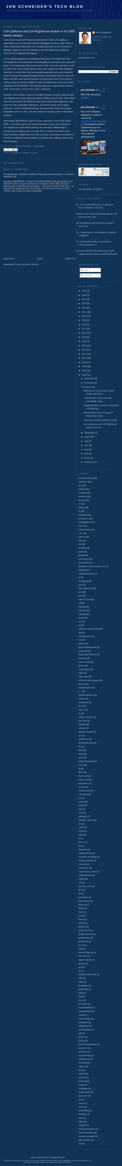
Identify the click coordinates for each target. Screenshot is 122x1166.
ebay (80, 750)
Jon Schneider (23, 146)
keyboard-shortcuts (87, 974)
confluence (83, 868)
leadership (83, 989)
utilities (81, 489)
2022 (84, 308)
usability (17, 152)
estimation (83, 897)
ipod (80, 592)
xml (80, 1143)
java (80, 596)
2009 (84, 362)
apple (81, 552)
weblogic (82, 816)
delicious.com (84, 886)
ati (79, 846)
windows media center (88, 629)
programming (84, 1055)
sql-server (83, 1096)
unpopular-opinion (86, 1129)
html (80, 706)
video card (83, 676)
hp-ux (81, 945)
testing (81, 665)
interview (82, 956)
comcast (82, 864)
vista (80, 813)
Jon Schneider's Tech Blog (45, 6)
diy (79, 746)
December (89, 378)
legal (80, 993)
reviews (81, 728)
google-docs (84, 938)
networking (83, 1026)
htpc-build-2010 (85, 588)
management (84, 1011)
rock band (83, 794)
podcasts (82, 1052)
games (81, 500)
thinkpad (82, 515)
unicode (82, 1125)
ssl (79, 1099)
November (89, 383)
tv (79, 577)
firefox (81, 507)
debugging (83, 581)
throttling (82, 1114)
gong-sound (83, 930)
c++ (80, 691)
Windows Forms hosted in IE (91, 566)
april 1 (81, 842)
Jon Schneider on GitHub (90, 189)
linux (80, 1000)
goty (80, 585)
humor (81, 710)
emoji (80, 757)
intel (80, 949)
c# (79, 504)
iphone (81, 537)
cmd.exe (82, 610)
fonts (80, 912)
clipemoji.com (84, 636)
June (86, 445)
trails (80, 1118)
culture (81, 879)
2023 (84, 303)
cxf (79, 882)
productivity (83, 559)
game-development (87, 647)
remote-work (84, 790)
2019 (84, 320)
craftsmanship (84, 875)
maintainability (85, 1007)
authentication (84, 687)
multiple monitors (86, 573)
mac (80, 526)
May (86, 449)
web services (84, 1140)
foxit (80, 915)
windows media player (88, 680)
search (81, 1074)
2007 (84, 370)
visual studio (30, 152)
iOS (80, 544)
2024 (84, 299)
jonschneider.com (86, 58)
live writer (82, 1004)
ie (79, 511)
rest (80, 1070)
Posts (84, 270)
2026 (84, 291)
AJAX (81, 827)
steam (81, 1103)
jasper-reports (84, 960)
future (81, 919)
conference (83, 739)
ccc (79, 735)
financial (82, 905)
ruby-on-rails (84, 662)
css (79, 640)
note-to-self (83, 779)
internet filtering (85, 952)
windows (82, 496)
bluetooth (82, 849)
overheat (82, 658)
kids (80, 978)
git (79, 768)
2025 (84, 295)
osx (80, 621)
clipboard (82, 570)
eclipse (81, 643)
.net (80, 533)
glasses (81, 926)
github (81, 923)
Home (40, 258)
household (83, 702)
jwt (79, 971)
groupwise (83, 941)
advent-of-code (85, 732)
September (89, 433)
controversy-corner (87, 871)
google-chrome (85, 934)
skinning (82, 1081)
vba (80, 809)
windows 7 (83, 518)
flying (80, 908)
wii (79, 625)
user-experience (86, 1132)
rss (79, 798)
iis (79, 713)
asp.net (81, 684)
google (81, 555)
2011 (84, 354)
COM (80, 831)
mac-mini (82, 721)
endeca (81, 699)
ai (79, 838)
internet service (85, 717)
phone (81, 1037)
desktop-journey (85, 743)
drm (80, 890)
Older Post (71, 258)
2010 (84, 358)
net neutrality (84, 1018)
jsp (79, 967)
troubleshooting (85, 478)
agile (80, 835)
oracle (81, 618)
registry (81, 1066)
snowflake (83, 1088)
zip (79, 823)
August (87, 437)
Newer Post (9, 258)
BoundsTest (83, 562)
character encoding (87, 857)
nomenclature (84, 1029)
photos (81, 1040)
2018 (84, 324)
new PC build (84, 599)
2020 (84, 316)
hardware (82, 482)
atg (79, 632)
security (82, 1077)
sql (79, 603)
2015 (84, 337)
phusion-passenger (87, 1044)
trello (80, 1121)
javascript (82, 651)
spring (81, 802)
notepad (82, 614)
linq (80, 996)
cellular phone (84, 853)
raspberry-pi (84, 1059)
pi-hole (81, 787)
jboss (80, 772)
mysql (81, 1015)
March (87, 458)
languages (83, 985)
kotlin (80, 982)
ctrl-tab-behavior (86, 695)
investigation (84, 522)
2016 (84, 333)
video (80, 673)
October (88, 387)
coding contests (85, 860)
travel (81, 805)
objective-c (83, 783)
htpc (80, 540)
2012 (84, 350)
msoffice (82, 548)
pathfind (82, 724)
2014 (84, 341)
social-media (84, 1092)
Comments (86, 275)
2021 (84, 312)
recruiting (82, 1063)
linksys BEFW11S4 (87, 654)
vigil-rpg (82, 607)
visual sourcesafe (86, 1136)
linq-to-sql (82, 776)
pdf (79, 1033)
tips (80, 485)
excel (80, 765)
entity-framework (86, 761)
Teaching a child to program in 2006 (100, 420)
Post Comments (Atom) (27, 264)
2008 (84, 366)
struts (81, 1107)
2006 (84, 375)
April (86, 453)
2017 (84, 328)
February (88, 462)
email (80, 754)
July (86, 441)
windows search (85, 820)
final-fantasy (84, 901)
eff (79, 893)
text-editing (83, 1110)
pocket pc (82, 1048)
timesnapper (84, 669)
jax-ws (81, 963)
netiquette (83, 1022)
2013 (84, 345)
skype (81, 1085)
